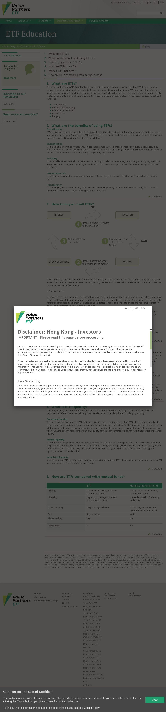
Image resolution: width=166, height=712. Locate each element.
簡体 (143, 308)
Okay (155, 699)
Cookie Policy (92, 707)
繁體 (136, 308)
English (128, 308)
